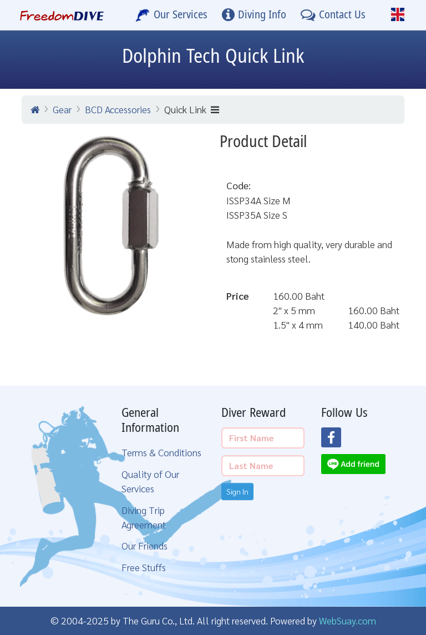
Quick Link (191, 109)
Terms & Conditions (161, 452)
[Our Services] (171, 15)
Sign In (237, 491)
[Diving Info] (254, 15)
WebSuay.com (347, 620)
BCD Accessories (118, 109)
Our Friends (144, 545)
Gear (62, 109)
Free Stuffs (143, 567)
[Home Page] (62, 15)
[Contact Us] (333, 15)
